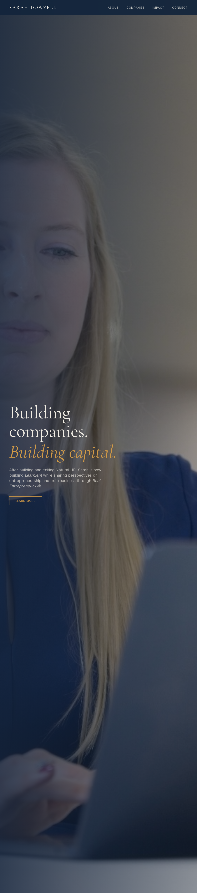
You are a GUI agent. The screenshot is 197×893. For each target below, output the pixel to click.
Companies (136, 7)
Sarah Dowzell (33, 7)
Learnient (33, 475)
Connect (180, 7)
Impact (158, 7)
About (113, 7)
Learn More (26, 500)
